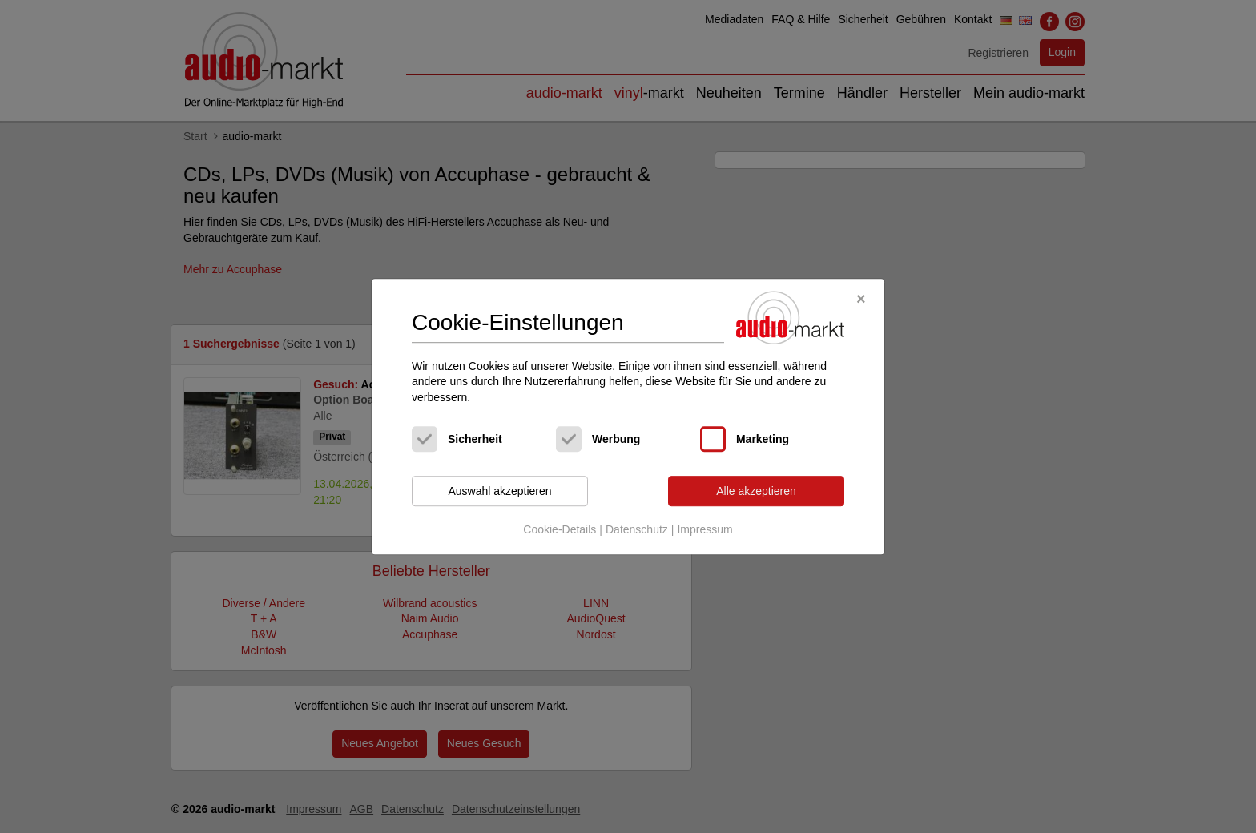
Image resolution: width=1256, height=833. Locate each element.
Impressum (704, 529)
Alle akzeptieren (756, 491)
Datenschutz (637, 529)
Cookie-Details (559, 529)
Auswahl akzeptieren (499, 491)
